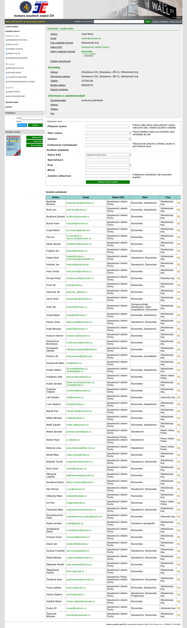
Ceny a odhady (89, 54)
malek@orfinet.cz (75, 418)
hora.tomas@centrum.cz (79, 271)
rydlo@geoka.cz (74, 523)
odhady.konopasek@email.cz (81, 349)
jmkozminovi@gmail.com (79, 356)
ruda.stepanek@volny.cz (79, 564)
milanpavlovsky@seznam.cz (81, 509)
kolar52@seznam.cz (77, 329)
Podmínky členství (15, 49)
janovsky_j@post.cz (76, 292)
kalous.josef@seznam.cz (79, 322)
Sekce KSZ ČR (176, 22)
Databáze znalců (12, 31)
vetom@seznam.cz (91, 38)
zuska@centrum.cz (76, 608)
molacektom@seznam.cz (79, 461)
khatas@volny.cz (75, 256)
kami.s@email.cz (75, 571)
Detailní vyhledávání (160, 22)
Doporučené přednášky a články (21, 82)
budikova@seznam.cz (77, 216)
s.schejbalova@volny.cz (78, 530)
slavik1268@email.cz (77, 544)
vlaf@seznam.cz (75, 397)
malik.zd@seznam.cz (77, 425)
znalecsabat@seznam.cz (79, 557)
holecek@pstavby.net (77, 264)
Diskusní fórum (11, 102)
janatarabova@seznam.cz (80, 579)
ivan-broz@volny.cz (76, 210)
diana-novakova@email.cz (80, 482)
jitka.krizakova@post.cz (78, 377)
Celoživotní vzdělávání (17, 77)
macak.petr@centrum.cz (79, 411)
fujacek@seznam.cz (76, 251)
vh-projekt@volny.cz (76, 368)
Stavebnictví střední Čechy (95, 47)
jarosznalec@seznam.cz (79, 299)
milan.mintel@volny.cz (78, 455)
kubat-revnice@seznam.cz (80, 382)
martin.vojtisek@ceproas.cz (80, 601)
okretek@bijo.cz (74, 371)
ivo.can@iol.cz (74, 236)
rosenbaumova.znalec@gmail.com (84, 516)
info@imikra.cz (74, 363)
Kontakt (8, 107)
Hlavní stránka (11, 27)
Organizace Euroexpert (18, 58)
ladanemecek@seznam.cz (80, 475)
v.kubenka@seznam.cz (78, 390)
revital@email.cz (75, 385)
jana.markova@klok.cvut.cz (80, 448)
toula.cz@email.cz (75, 587)
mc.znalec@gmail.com (78, 230)
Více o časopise (36, 145)
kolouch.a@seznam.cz (78, 335)
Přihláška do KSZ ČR (16, 68)
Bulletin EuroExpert (16, 96)
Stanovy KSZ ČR (14, 53)
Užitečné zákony (14, 72)
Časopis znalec (14, 92)
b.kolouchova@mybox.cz (79, 342)
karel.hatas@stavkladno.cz (80, 259)
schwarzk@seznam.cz (78, 537)
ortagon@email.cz (75, 503)
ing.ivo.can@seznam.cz (78, 238)
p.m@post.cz (73, 440)
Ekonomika (86, 51)
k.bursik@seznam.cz (77, 223)
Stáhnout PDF (37, 137)
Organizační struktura (17, 40)
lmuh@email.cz (74, 285)
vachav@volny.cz (75, 594)
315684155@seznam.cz (79, 244)
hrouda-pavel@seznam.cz (80, 278)
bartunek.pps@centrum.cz (80, 203)
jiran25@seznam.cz (76, 307)
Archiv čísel (38, 141)
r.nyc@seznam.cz (75, 489)
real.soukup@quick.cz (77, 551)
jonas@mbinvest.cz (76, 315)
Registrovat (22, 125)
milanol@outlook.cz (76, 496)
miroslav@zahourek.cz (78, 615)
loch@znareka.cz (75, 404)
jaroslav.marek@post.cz (78, 431)
